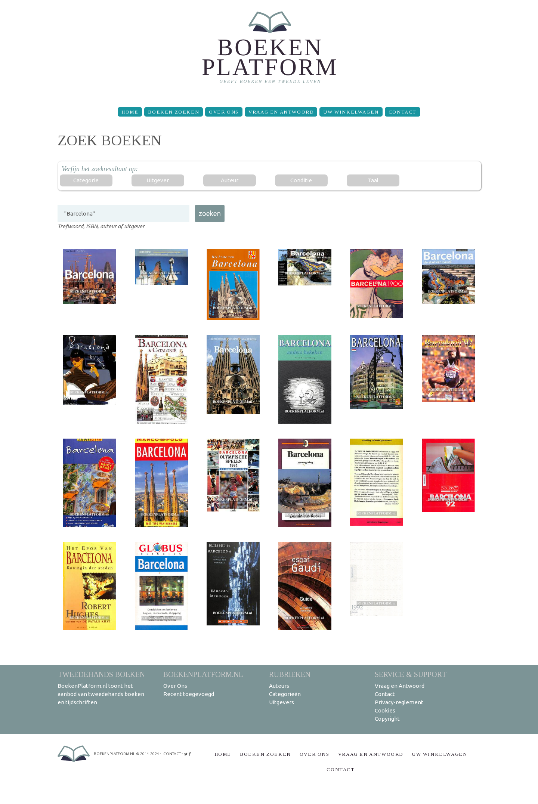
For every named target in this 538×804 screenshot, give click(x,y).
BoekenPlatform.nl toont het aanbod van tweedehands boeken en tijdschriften (101, 694)
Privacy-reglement (399, 702)
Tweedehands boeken (101, 674)
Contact (403, 112)
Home (129, 112)
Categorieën (285, 694)
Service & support (410, 674)
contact (172, 754)
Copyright (387, 718)
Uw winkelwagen (350, 112)
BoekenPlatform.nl (203, 674)
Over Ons (224, 112)
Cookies (385, 710)
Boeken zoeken (173, 112)
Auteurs (279, 686)
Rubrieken (289, 674)
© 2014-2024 (147, 754)
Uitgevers (281, 702)
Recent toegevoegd (188, 694)
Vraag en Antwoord (280, 112)
